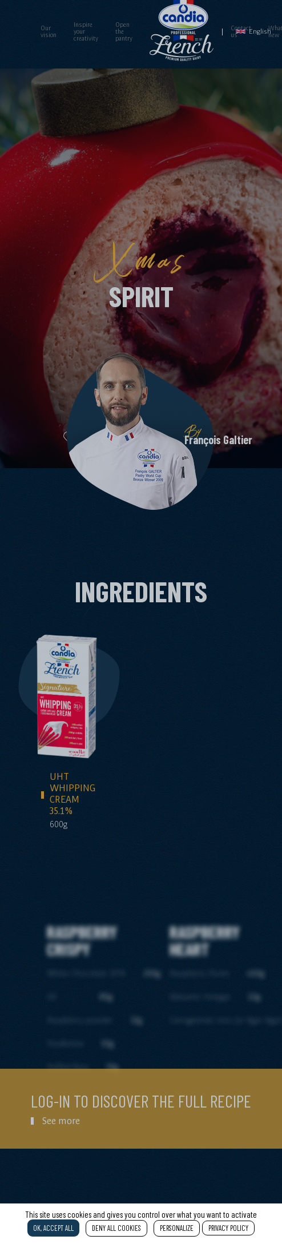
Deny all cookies (116, 1228)
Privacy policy (228, 1228)
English (253, 31)
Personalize (177, 1228)
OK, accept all (53, 1228)
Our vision (49, 31)
